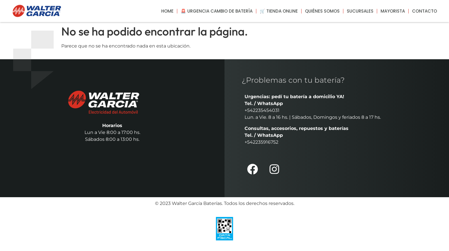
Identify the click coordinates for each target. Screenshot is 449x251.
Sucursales (360, 11)
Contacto (424, 11)
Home (167, 11)
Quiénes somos (322, 11)
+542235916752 (261, 142)
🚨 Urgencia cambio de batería (217, 11)
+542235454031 (262, 110)
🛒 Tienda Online (279, 11)
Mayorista (393, 11)
